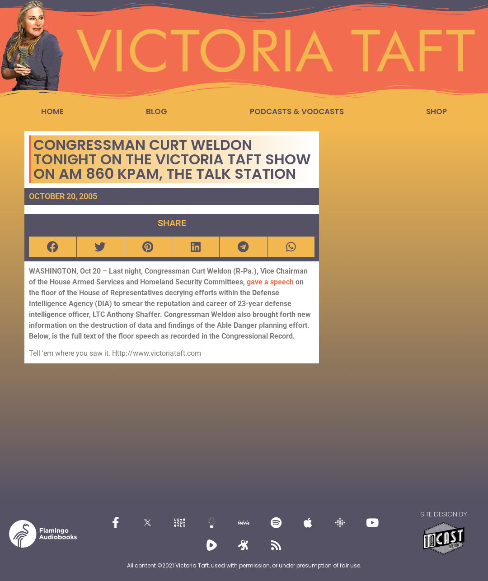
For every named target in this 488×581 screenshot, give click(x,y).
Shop (436, 111)
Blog (156, 111)
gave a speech (271, 282)
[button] (52, 247)
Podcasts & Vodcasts (297, 111)
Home (52, 111)
